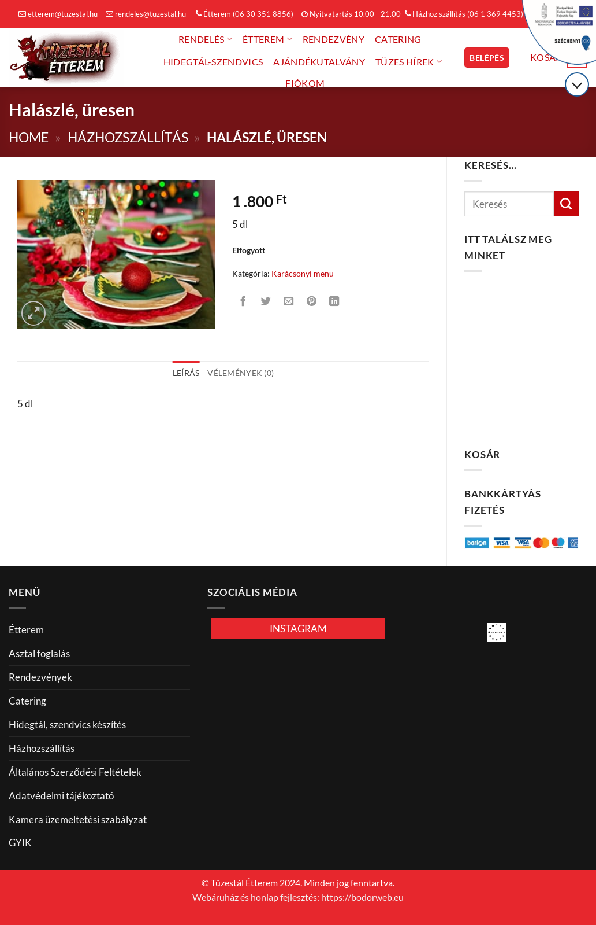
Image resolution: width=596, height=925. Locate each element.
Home (29, 137)
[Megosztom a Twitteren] (266, 302)
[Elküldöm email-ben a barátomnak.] (288, 302)
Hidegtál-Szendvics (213, 62)
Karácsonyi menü (302, 273)
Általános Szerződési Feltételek (75, 772)
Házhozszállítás (128, 137)
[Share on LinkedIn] (334, 302)
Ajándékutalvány (319, 62)
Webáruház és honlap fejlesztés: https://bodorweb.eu (298, 897)
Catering (398, 39)
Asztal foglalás (39, 653)
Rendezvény (333, 39)
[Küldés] (566, 203)
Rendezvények (40, 677)
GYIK (20, 842)
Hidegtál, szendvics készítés (67, 724)
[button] (486, 57)
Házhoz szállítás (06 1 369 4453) (464, 14)
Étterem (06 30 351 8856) (244, 14)
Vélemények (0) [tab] (240, 373)
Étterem (267, 39)
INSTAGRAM (298, 628)
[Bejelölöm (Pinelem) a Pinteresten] (311, 302)
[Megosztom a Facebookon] (243, 302)
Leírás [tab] (186, 373)
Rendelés (205, 39)
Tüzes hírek (408, 61)
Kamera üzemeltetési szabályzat (78, 819)
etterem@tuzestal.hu (58, 14)
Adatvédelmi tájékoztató (61, 796)
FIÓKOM (305, 83)
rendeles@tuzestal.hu (146, 14)
